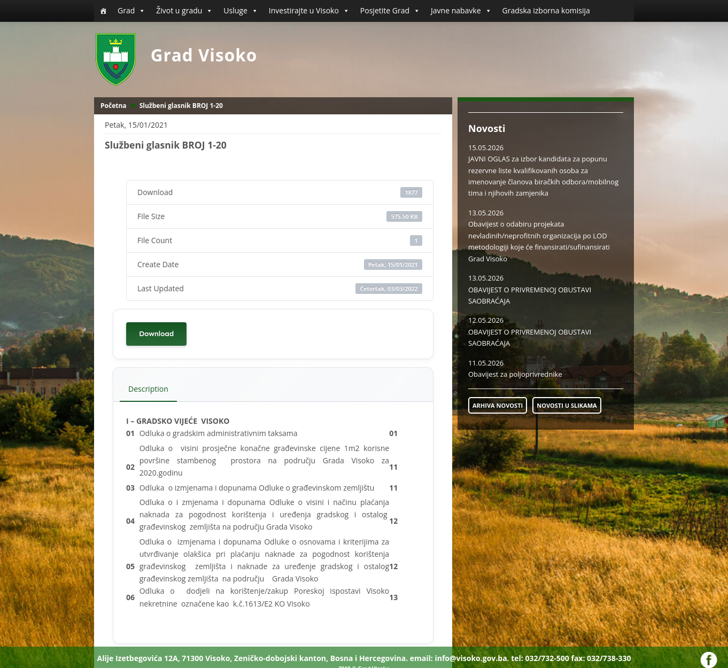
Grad (131, 10)
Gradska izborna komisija (546, 10)
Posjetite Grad (390, 10)
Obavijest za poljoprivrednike (515, 374)
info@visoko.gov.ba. (472, 658)
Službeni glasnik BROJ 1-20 (181, 105)
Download (156, 333)
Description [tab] (148, 389)
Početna (113, 105)
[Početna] (103, 10)
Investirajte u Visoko (309, 10)
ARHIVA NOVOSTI (498, 405)
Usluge (240, 10)
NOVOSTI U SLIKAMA (567, 405)
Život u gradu (184, 10)
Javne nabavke (461, 10)
